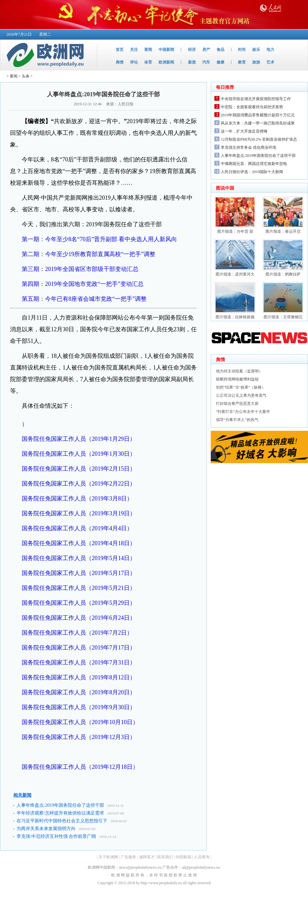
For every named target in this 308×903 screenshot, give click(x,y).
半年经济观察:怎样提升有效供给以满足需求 (60, 813)
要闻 (148, 49)
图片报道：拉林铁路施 (235, 317)
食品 (220, 49)
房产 (206, 49)
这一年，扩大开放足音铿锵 (244, 131)
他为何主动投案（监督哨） (239, 371)
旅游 (256, 62)
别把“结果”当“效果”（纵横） (241, 387)
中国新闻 (166, 49)
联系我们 (165, 857)
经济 (192, 49)
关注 (134, 49)
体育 (148, 62)
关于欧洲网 (108, 857)
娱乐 (256, 49)
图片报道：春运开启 (283, 231)
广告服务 (128, 857)
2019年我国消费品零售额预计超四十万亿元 (258, 115)
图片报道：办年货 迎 (235, 231)
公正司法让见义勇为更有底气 (241, 395)
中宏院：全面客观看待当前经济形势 (252, 107)
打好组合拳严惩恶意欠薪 (237, 403)
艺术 (270, 62)
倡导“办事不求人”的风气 (237, 419)
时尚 (242, 49)
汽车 (206, 62)
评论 (134, 62)
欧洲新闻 (166, 62)
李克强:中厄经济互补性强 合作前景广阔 (56, 836)
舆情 (120, 62)
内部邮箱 (183, 857)
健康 (220, 62)
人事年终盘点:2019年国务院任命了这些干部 (60, 805)
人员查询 (201, 857)
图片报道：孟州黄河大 (235, 274)
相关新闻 (22, 795)
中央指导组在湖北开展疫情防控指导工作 (256, 99)
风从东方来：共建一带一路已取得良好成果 (258, 123)
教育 (242, 62)
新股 (192, 62)
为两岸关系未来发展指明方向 (46, 828)
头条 (26, 76)
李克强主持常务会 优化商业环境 (248, 147)
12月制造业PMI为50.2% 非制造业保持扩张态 (259, 139)
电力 (270, 49)
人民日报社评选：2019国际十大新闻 (252, 172)
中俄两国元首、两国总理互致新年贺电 (254, 163)
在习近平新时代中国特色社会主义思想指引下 (62, 820)
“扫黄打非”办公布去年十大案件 (243, 411)
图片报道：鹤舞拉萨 (283, 274)
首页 (120, 49)
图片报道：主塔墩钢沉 (283, 317)
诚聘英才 (147, 857)
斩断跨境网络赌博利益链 (237, 379)
